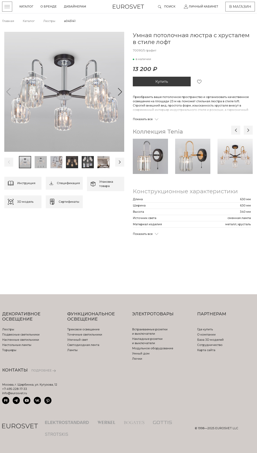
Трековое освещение (83, 329)
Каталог (26, 6)
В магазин (240, 6)
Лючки (137, 358)
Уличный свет (77, 339)
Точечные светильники (84, 334)
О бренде (48, 6)
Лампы (72, 350)
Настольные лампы (16, 345)
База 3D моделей (210, 339)
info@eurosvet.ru (14, 393)
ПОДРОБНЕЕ (43, 370)
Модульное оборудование (152, 348)
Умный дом (141, 353)
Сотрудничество (210, 345)
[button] (120, 92)
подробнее (29, 249)
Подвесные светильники (21, 334)
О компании (206, 334)
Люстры (8, 329)
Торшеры (9, 350)
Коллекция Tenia (158, 131)
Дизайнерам (75, 6)
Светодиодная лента (83, 345)
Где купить (205, 329)
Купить (161, 81)
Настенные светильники (20, 339)
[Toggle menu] (7, 7)
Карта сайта (206, 350)
